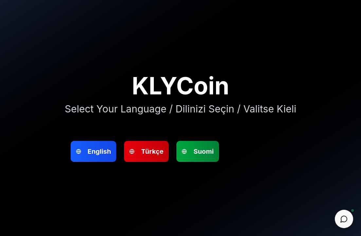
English (141, 82)
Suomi (165, 82)
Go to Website (154, 153)
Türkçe (114, 82)
